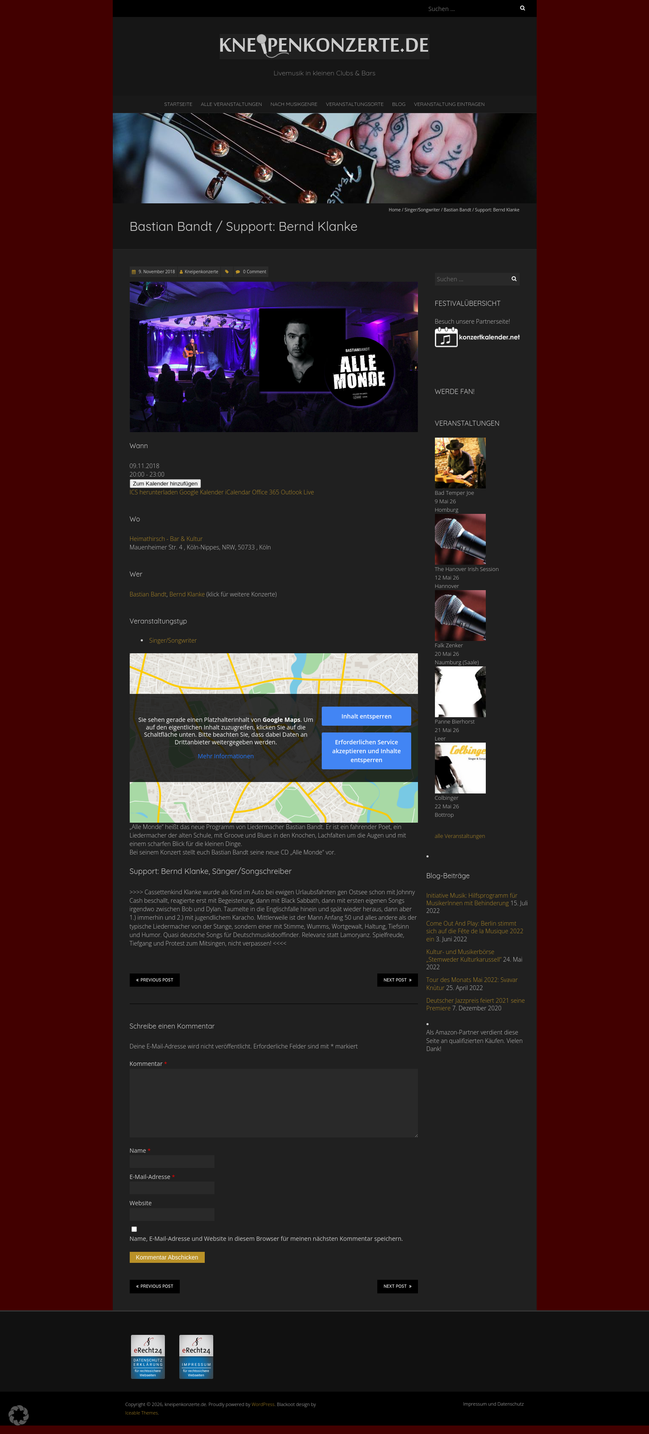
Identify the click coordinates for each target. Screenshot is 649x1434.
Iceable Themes (141, 1412)
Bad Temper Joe (454, 492)
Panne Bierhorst (455, 721)
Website (141, 1203)
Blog (399, 104)
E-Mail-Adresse (152, 1177)
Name (140, 1150)
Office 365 (265, 492)
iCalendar (238, 492)
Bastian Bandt (148, 594)
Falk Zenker (449, 645)
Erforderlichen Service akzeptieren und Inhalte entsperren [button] (366, 751)
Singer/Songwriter (422, 210)
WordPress (263, 1404)
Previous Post (154, 980)
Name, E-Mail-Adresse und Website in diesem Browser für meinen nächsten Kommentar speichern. (266, 1238)
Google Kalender (201, 492)
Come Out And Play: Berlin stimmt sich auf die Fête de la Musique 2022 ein (475, 931)
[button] (18, 1415)
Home (395, 210)
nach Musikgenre (294, 104)
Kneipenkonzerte (201, 272)
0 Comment (254, 272)
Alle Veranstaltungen (231, 104)
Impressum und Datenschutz (493, 1404)
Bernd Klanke (187, 594)
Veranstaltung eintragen (449, 104)
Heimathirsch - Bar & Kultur (166, 539)
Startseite (178, 104)
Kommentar (148, 1064)
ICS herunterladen (154, 492)
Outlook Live (297, 492)
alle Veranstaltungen (460, 836)
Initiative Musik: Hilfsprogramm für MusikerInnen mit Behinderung (472, 899)
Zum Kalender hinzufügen (165, 483)
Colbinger (447, 798)
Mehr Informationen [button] (225, 756)
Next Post (398, 980)
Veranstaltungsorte (355, 104)
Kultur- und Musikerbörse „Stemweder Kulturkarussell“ (464, 955)
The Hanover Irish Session (467, 569)
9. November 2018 (156, 272)
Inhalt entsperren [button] (366, 716)
